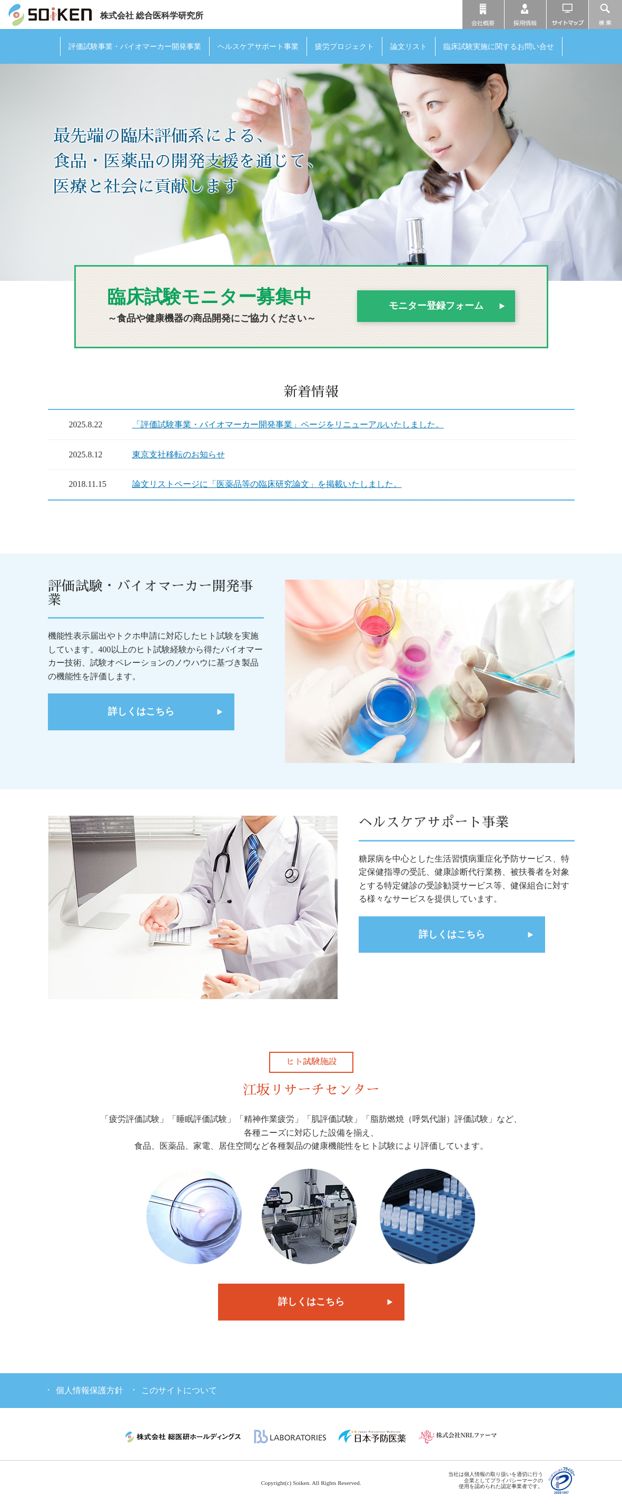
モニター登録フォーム (436, 305)
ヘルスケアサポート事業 (258, 46)
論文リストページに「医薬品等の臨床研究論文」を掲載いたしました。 (267, 484)
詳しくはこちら (141, 711)
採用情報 (525, 14)
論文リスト (408, 46)
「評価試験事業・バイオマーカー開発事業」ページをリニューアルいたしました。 (288, 424)
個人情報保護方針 (89, 1390)
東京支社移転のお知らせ (178, 454)
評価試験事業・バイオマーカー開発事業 (134, 46)
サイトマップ (567, 14)
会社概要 (483, 14)
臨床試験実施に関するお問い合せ (498, 46)
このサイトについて (179, 1390)
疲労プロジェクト (344, 46)
